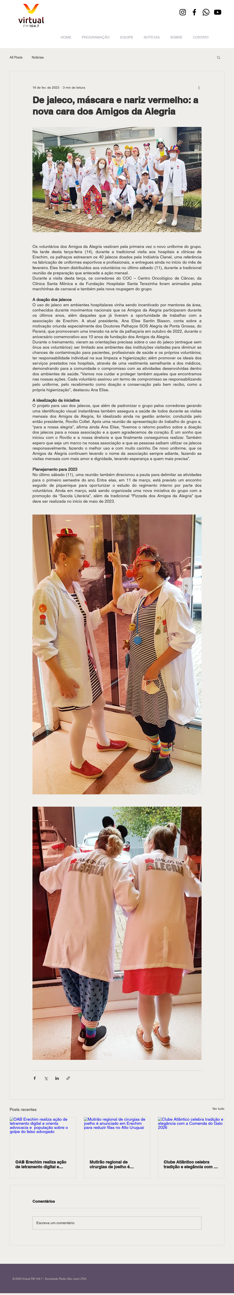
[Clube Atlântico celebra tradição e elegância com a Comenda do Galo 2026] (191, 1135)
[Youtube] (217, 12)
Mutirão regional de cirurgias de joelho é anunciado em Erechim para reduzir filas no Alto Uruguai (117, 1164)
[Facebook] (194, 12)
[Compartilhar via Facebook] (34, 1078)
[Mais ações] (199, 87)
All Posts (16, 57)
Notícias (38, 57)
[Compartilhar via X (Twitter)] (46, 1078)
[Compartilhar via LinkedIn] (57, 1078)
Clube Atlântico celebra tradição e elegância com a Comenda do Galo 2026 (190, 1164)
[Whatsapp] (206, 12)
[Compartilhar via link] (68, 1078)
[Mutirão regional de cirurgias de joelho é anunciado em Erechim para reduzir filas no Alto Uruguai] (117, 1135)
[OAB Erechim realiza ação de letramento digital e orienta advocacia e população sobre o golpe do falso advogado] (43, 1135)
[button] (218, 57)
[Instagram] (182, 12)
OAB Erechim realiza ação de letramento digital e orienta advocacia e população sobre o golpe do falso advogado (42, 1164)
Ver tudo (218, 1108)
